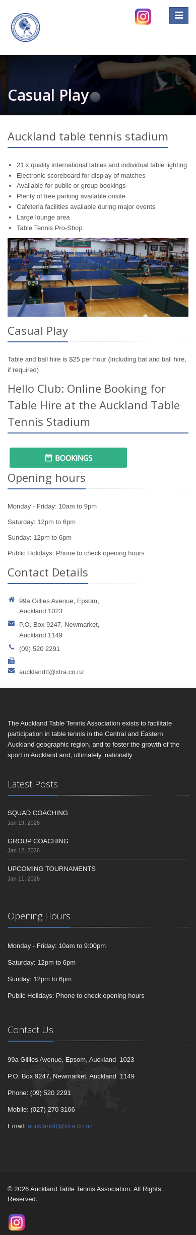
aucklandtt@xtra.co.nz (51, 672)
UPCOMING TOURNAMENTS (52, 869)
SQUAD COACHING (38, 813)
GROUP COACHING (38, 841)
